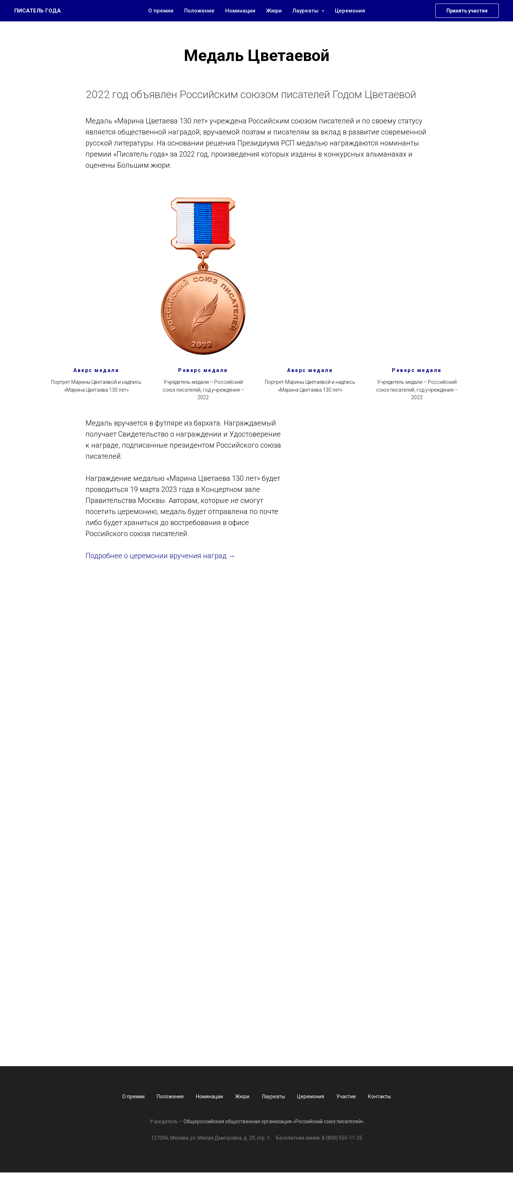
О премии (160, 10)
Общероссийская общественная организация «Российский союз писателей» (273, 1121)
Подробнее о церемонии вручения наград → (160, 555)
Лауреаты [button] (306, 10)
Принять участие (467, 11)
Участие (346, 1096)
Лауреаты (273, 1096)
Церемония (350, 10)
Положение (199, 10)
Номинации (240, 10)
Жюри (274, 10)
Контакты (379, 1096)
